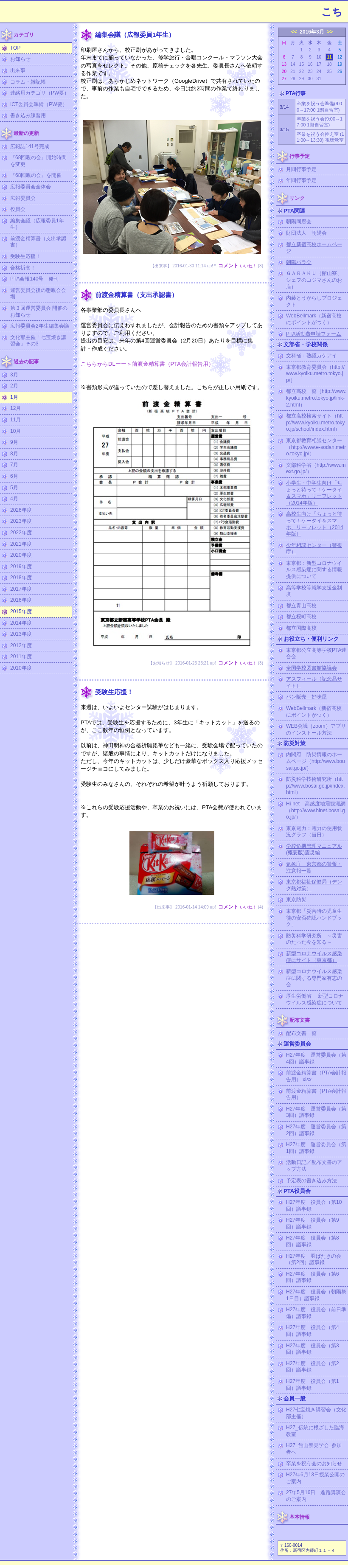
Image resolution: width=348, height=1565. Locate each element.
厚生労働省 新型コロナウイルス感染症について (314, 999)
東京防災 (296, 900)
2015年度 (21, 611)
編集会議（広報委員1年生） (37, 224)
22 (301, 71)
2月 (14, 386)
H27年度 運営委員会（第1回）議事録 (316, 1147)
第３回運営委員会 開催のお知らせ (38, 311)
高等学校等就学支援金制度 (314, 591)
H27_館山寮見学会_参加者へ (314, 1448)
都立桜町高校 (301, 617)
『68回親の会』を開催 (36, 175)
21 (292, 71)
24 (319, 71)
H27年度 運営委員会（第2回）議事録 (316, 1130)
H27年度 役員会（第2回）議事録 (312, 1366)
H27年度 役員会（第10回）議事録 (314, 1205)
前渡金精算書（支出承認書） (38, 242)
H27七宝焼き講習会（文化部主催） (316, 1413)
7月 (14, 465)
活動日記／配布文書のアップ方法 (314, 1165)
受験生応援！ (25, 256)
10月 (15, 431)
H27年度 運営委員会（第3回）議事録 (316, 1112)
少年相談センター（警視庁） (314, 548)
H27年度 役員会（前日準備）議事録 (316, 1313)
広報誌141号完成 (29, 146)
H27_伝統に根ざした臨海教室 (315, 1431)
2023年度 (21, 521)
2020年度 (21, 555)
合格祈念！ (23, 268)
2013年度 (21, 634)
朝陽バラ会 (299, 262)
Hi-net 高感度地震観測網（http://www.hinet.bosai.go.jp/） (315, 810)
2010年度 (21, 668)
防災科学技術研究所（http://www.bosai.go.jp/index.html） (315, 785)
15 (301, 64)
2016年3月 (312, 32)
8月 (14, 454)
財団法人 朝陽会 (306, 233)
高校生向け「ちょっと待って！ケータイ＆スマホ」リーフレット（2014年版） (314, 524)
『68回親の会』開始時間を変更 (38, 160)
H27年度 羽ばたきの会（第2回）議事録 (313, 1259)
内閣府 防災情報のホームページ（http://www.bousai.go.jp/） (315, 761)
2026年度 (21, 510)
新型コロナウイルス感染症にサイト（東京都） (314, 957)
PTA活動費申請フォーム (313, 334)
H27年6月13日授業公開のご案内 (315, 1478)
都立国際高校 (301, 628)
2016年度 (21, 600)
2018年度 (21, 578)
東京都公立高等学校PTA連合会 (316, 653)
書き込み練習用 (28, 115)
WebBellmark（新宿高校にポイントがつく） (314, 319)
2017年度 (21, 589)
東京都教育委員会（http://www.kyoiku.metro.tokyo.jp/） (315, 373)
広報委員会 (23, 198)
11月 (15, 420)
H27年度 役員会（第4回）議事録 (312, 1330)
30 (310, 78)
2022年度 (21, 533)
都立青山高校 (301, 606)
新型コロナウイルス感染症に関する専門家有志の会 (314, 977)
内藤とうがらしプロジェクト (314, 301)
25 (329, 71)
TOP (15, 48)
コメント (228, 266)
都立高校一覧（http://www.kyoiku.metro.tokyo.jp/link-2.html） (316, 397)
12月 (15, 408)
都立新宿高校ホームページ (314, 247)
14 (292, 64)
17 (319, 64)
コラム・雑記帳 (28, 82)
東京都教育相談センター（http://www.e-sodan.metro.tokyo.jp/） (316, 447)
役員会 (17, 209)
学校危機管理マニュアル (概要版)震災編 (314, 849)
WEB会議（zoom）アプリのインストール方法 (316, 729)
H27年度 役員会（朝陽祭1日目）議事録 (316, 1295)
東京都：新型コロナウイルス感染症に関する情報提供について (314, 569)
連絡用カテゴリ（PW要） (39, 93)
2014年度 (21, 623)
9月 (14, 442)
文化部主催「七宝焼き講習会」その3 (38, 340)
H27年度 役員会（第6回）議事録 (312, 1277)
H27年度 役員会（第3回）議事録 (312, 1349)
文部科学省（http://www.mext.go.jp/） (316, 468)
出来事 (17, 70)
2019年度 (21, 566)
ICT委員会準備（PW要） (38, 104)
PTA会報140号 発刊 (34, 279)
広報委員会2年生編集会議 (39, 326)
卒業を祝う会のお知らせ (314, 1464)
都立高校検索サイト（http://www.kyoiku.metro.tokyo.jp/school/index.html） (315, 422)
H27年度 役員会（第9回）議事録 (312, 1223)
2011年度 (21, 656)
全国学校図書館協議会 (311, 668)
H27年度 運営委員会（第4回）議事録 (316, 1058)
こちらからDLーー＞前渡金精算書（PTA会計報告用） (147, 364)
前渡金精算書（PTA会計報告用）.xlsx (316, 1076)
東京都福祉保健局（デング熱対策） (314, 885)
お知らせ (20, 59)
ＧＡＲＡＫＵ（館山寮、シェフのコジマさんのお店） (314, 279)
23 (310, 71)
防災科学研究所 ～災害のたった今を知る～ (314, 939)
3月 (14, 375)
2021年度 (21, 544)
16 (310, 64)
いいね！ (248, 266)
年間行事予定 (301, 180)
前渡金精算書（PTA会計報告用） (316, 1094)
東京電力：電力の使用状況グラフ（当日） (314, 831)
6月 (14, 476)
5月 (14, 488)
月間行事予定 (301, 169)
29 (301, 78)
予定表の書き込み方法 (311, 1181)
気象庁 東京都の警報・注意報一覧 (314, 867)
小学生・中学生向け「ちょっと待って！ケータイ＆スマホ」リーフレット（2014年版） (314, 493)
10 (319, 57)
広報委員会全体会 (30, 187)
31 (319, 78)
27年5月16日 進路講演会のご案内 (316, 1495)
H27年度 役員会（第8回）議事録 (312, 1241)
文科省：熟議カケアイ (311, 356)
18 (329, 64)
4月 (14, 499)
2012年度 (21, 645)
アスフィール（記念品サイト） (314, 682)
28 (292, 78)
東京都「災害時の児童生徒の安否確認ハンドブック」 (314, 917)
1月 (14, 397)
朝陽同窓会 (299, 221)
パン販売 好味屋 (306, 697)
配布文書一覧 (301, 1033)
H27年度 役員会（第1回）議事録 (312, 1384)
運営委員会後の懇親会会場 (38, 293)
